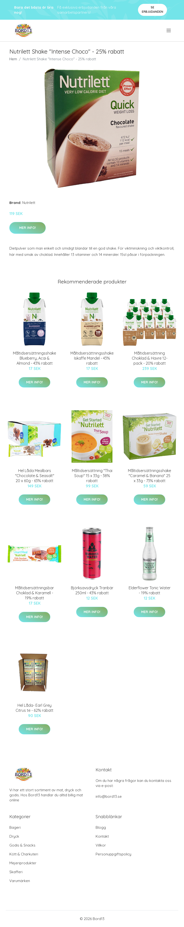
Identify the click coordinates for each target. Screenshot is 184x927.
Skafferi (16, 872)
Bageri (15, 827)
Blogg (101, 827)
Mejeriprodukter (22, 863)
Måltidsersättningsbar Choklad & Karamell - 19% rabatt (34, 592)
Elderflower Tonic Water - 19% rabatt (150, 590)
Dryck (14, 836)
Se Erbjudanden (152, 9)
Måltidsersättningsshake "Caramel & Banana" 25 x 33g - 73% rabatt (149, 475)
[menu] (169, 30)
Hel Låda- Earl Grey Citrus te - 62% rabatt (34, 708)
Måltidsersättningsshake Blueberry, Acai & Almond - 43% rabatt (34, 358)
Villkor (101, 845)
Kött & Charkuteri (23, 854)
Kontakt (102, 836)
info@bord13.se (109, 796)
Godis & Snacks (22, 845)
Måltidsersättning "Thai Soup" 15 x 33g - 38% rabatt (92, 475)
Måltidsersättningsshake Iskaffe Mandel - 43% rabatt (92, 358)
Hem (13, 59)
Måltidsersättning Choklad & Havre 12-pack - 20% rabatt (149, 358)
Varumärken (19, 880)
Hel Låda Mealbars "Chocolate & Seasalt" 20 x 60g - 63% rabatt (34, 475)
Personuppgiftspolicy (113, 854)
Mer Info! (27, 228)
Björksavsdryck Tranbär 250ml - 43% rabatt (92, 590)
